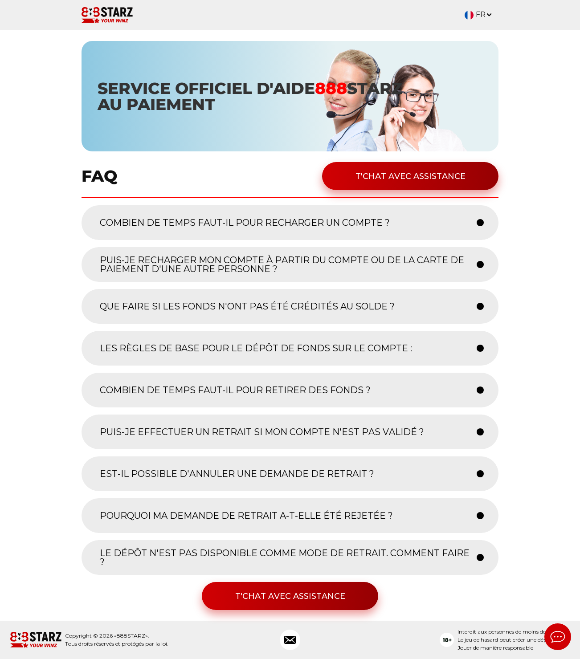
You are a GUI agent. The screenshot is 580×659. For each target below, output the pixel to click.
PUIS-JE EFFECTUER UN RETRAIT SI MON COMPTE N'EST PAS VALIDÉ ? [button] (262, 432)
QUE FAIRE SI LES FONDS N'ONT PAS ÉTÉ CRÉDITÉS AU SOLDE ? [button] (247, 306)
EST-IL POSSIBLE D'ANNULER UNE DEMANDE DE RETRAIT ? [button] (237, 473)
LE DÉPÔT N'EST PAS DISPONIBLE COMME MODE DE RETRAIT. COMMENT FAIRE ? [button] (285, 557)
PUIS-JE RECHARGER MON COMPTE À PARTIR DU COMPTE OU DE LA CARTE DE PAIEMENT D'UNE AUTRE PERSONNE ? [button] (282, 264)
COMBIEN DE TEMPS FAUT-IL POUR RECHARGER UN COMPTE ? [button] (245, 222)
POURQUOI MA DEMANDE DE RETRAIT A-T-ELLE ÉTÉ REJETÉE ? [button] (246, 515)
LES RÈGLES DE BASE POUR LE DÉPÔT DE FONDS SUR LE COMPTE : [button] (256, 348)
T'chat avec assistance (410, 176)
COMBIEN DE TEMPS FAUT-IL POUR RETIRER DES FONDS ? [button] (235, 390)
